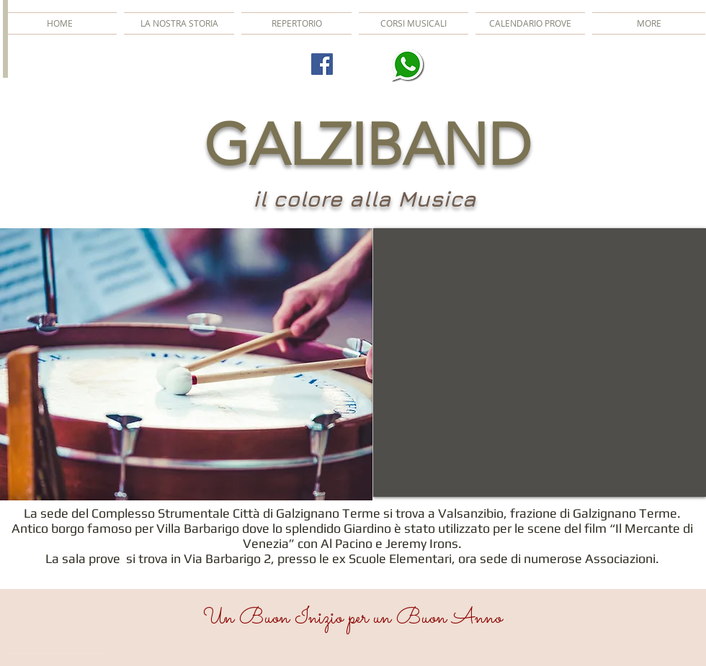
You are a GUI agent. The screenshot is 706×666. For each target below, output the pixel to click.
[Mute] (120, 649)
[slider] (136, 649)
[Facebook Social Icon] (322, 64)
